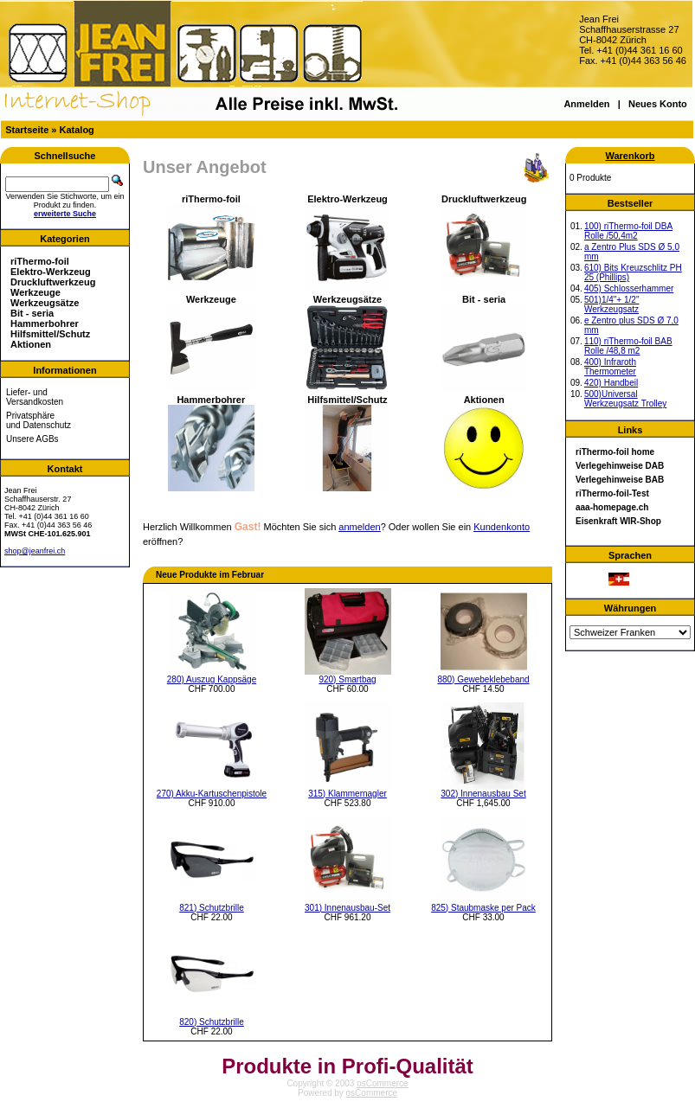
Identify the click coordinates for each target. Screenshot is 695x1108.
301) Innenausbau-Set (347, 908)
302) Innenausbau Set (483, 793)
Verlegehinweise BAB (620, 479)
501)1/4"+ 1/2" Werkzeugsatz (612, 304)
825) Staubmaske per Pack (483, 908)
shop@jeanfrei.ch (34, 551)
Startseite (26, 130)
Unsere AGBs (32, 439)
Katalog (77, 130)
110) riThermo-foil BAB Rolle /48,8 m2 (628, 345)
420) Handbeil (611, 382)
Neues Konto (657, 104)
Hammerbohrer (44, 323)
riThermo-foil (39, 261)
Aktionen (30, 344)
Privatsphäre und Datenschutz (38, 420)
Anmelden (586, 104)
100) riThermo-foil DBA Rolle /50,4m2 (628, 230)
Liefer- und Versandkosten (34, 397)
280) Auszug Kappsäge (211, 679)
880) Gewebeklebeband (483, 679)
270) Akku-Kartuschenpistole (212, 793)
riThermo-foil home (615, 452)
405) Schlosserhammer (628, 288)
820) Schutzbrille (211, 1022)
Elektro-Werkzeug (50, 271)
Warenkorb (629, 156)
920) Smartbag (347, 679)
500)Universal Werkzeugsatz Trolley (625, 398)
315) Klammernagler (347, 793)
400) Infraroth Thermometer (610, 366)
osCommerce (382, 1083)
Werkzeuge (35, 292)
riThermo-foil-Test (612, 493)
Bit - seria (32, 313)
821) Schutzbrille (211, 908)
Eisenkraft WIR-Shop (618, 521)
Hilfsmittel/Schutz (50, 334)
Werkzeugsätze (44, 303)
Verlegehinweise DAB (620, 466)
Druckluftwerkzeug (52, 282)
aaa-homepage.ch (612, 507)
